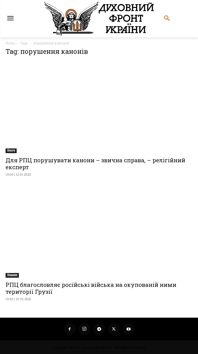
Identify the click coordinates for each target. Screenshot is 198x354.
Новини (12, 275)
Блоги (11, 150)
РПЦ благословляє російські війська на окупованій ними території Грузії (91, 288)
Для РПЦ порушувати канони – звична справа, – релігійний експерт (95, 163)
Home (10, 43)
